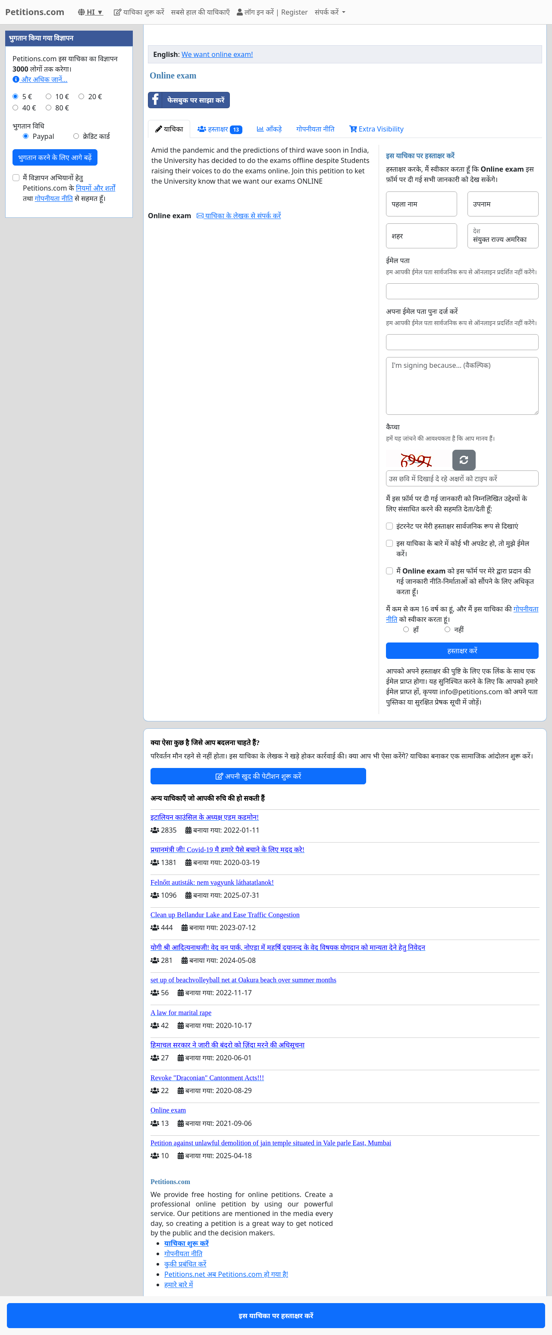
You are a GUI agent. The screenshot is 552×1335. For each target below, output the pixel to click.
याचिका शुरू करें (139, 12)
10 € (62, 96)
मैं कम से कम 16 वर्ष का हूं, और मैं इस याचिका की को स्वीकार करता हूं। (462, 614)
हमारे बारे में (178, 1284)
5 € (27, 96)
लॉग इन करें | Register (272, 12)
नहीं (459, 629)
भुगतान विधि (28, 126)
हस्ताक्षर (220, 129)
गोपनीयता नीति (315, 129)
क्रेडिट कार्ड (96, 136)
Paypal (43, 136)
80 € (62, 108)
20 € (95, 96)
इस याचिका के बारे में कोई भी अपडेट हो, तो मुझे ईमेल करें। (462, 548)
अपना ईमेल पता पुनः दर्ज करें (422, 311)
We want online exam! (217, 54)
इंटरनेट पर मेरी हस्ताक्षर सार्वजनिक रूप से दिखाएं (457, 526)
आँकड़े (269, 129)
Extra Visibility (376, 129)
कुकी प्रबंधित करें (185, 1264)
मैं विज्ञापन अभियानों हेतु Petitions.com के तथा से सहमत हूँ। (69, 188)
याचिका (169, 129)
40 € (29, 108)
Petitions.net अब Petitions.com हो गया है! (226, 1274)
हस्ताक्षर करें (462, 650)
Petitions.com (34, 12)
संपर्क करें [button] (327, 12)
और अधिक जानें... (40, 79)
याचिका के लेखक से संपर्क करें (239, 215)
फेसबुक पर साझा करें (186, 100)
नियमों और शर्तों (95, 188)
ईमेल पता (398, 260)
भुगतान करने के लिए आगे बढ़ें (55, 157)
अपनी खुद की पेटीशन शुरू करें (258, 776)
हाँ (416, 629)
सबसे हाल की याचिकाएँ (200, 12)
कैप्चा (393, 427)
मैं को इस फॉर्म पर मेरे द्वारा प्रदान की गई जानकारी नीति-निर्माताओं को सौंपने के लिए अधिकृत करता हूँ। (465, 581)
